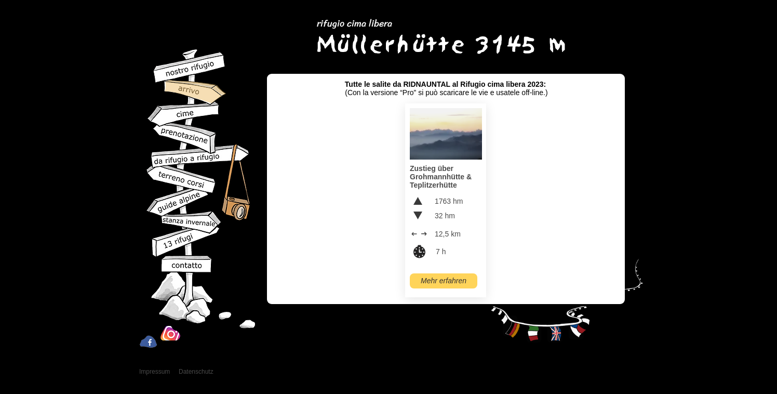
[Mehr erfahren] (443, 280)
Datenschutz (196, 371)
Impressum (154, 371)
